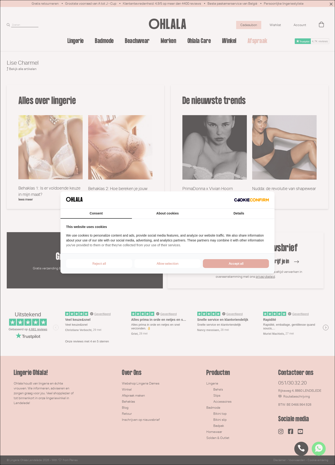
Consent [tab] (96, 213)
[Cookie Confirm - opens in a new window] (251, 200)
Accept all (236, 263)
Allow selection (167, 263)
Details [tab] (239, 213)
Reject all (99, 263)
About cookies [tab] (167, 213)
